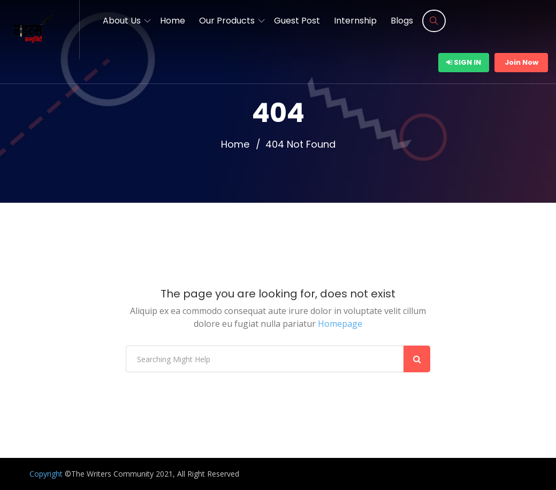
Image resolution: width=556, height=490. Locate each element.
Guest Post (297, 20)
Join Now (521, 62)
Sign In (463, 62)
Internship (355, 20)
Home (172, 20)
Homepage (340, 324)
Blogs (402, 20)
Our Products (227, 20)
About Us (122, 20)
